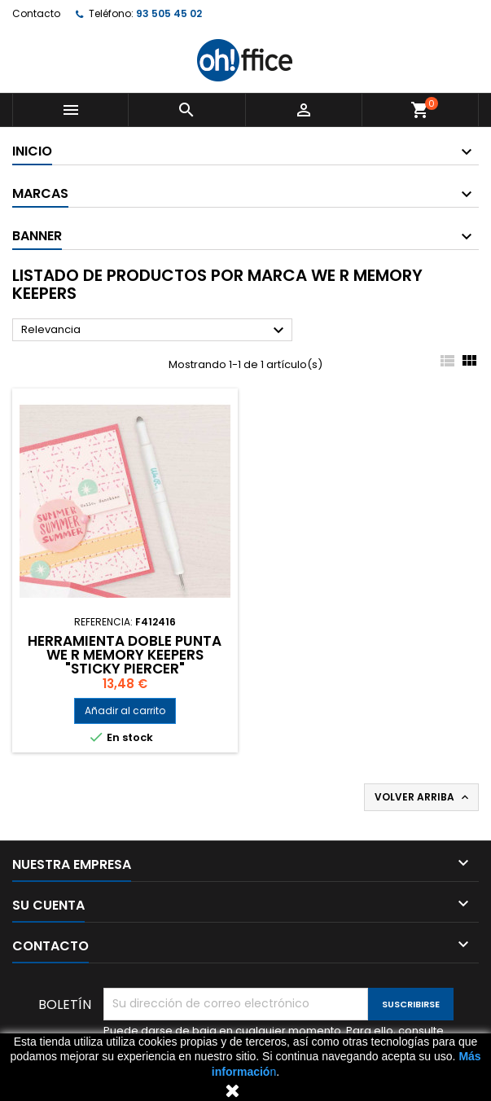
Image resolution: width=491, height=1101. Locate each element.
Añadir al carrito (125, 710)
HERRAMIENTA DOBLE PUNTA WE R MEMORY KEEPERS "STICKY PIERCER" (124, 654)
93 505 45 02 (169, 13)
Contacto (36, 13)
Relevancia (154, 330)
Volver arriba (423, 797)
